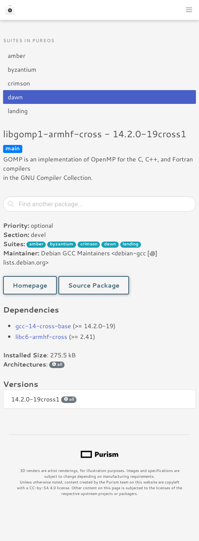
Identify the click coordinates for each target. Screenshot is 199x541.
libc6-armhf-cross (41, 336)
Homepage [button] (30, 285)
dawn (15, 96)
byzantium (22, 69)
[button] (189, 10)
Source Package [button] (93, 285)
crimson (19, 83)
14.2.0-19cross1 (43, 399)
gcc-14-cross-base (43, 325)
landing (18, 110)
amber (16, 55)
